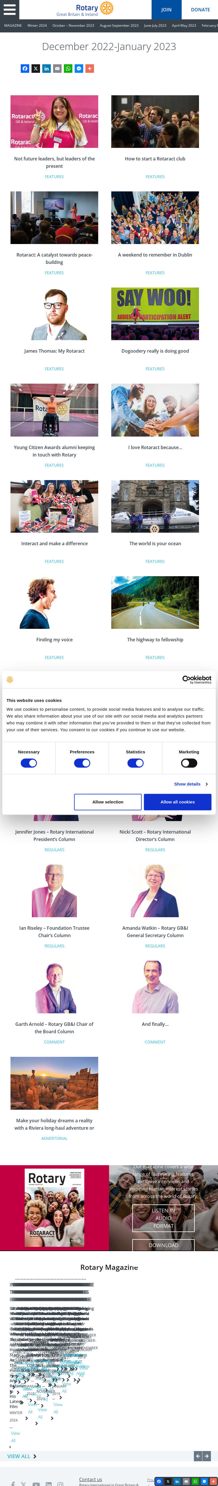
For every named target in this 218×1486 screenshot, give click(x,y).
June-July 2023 (155, 25)
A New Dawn (144, 1349)
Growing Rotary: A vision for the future (98, 1352)
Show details (187, 784)
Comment (54, 1042)
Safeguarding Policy (189, 1432)
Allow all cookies (177, 801)
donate (200, 10)
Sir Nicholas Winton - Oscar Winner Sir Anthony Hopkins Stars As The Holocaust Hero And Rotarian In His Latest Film (37, 1360)
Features (54, 176)
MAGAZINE (13, 25)
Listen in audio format (163, 1218)
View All (39, 1396)
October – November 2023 (73, 25)
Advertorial (54, 1138)
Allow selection (108, 801)
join (167, 10)
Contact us (90, 1432)
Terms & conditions (167, 1439)
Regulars (54, 849)
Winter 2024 (37, 25)
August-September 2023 (119, 25)
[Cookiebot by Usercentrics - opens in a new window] (186, 679)
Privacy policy (157, 1432)
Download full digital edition (163, 1253)
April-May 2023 (184, 25)
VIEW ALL (18, 1408)
